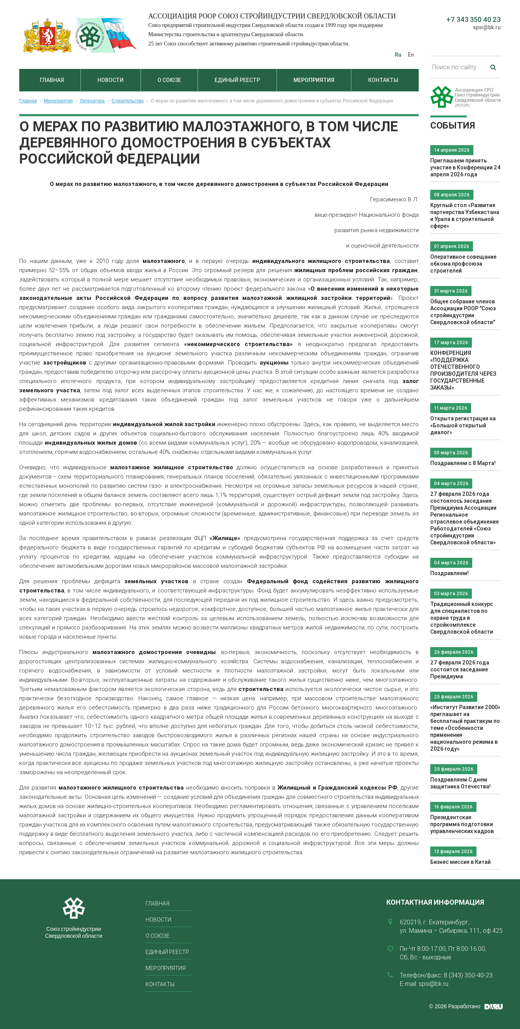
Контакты (383, 80)
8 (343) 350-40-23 (468, 975)
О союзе (169, 80)
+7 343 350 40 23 (473, 19)
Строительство (127, 101)
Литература (92, 101)
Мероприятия (314, 80)
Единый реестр (237, 80)
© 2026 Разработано (454, 1006)
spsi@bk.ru (487, 27)
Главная (52, 80)
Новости (110, 80)
